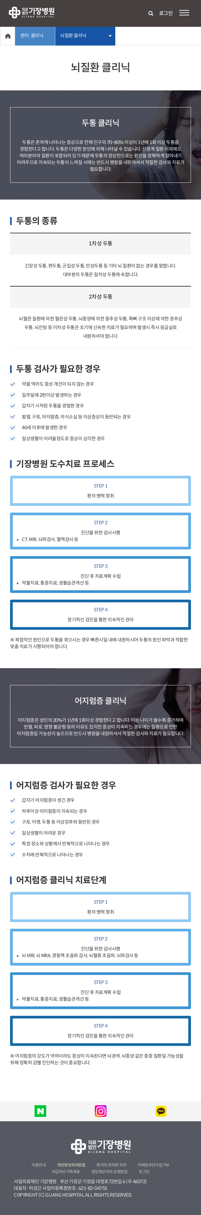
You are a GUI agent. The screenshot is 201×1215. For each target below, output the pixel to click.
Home (7, 36)
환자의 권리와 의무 (111, 1164)
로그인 (166, 13)
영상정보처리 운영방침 (109, 1171)
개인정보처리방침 (71, 1164)
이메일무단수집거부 (154, 1164)
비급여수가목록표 (66, 1171)
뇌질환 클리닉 (73, 35)
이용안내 (38, 1164)
